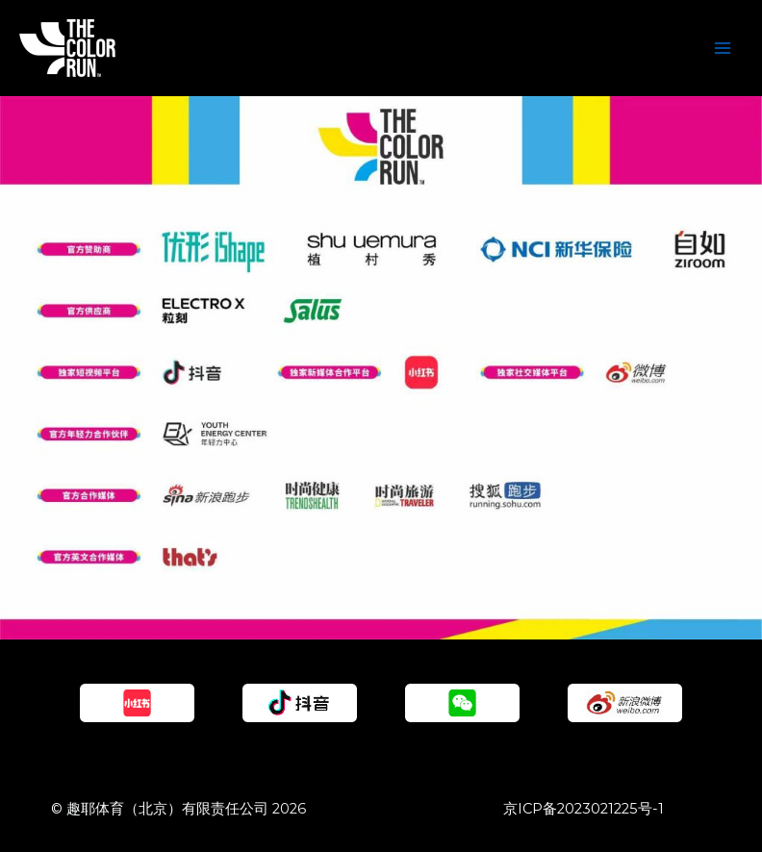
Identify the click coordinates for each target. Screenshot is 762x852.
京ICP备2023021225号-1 (583, 808)
